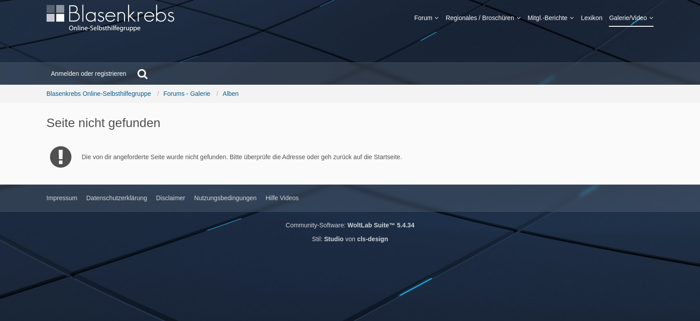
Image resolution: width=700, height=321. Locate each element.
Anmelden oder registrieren (88, 73)
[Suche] (142, 73)
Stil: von (350, 239)
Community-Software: (350, 225)
